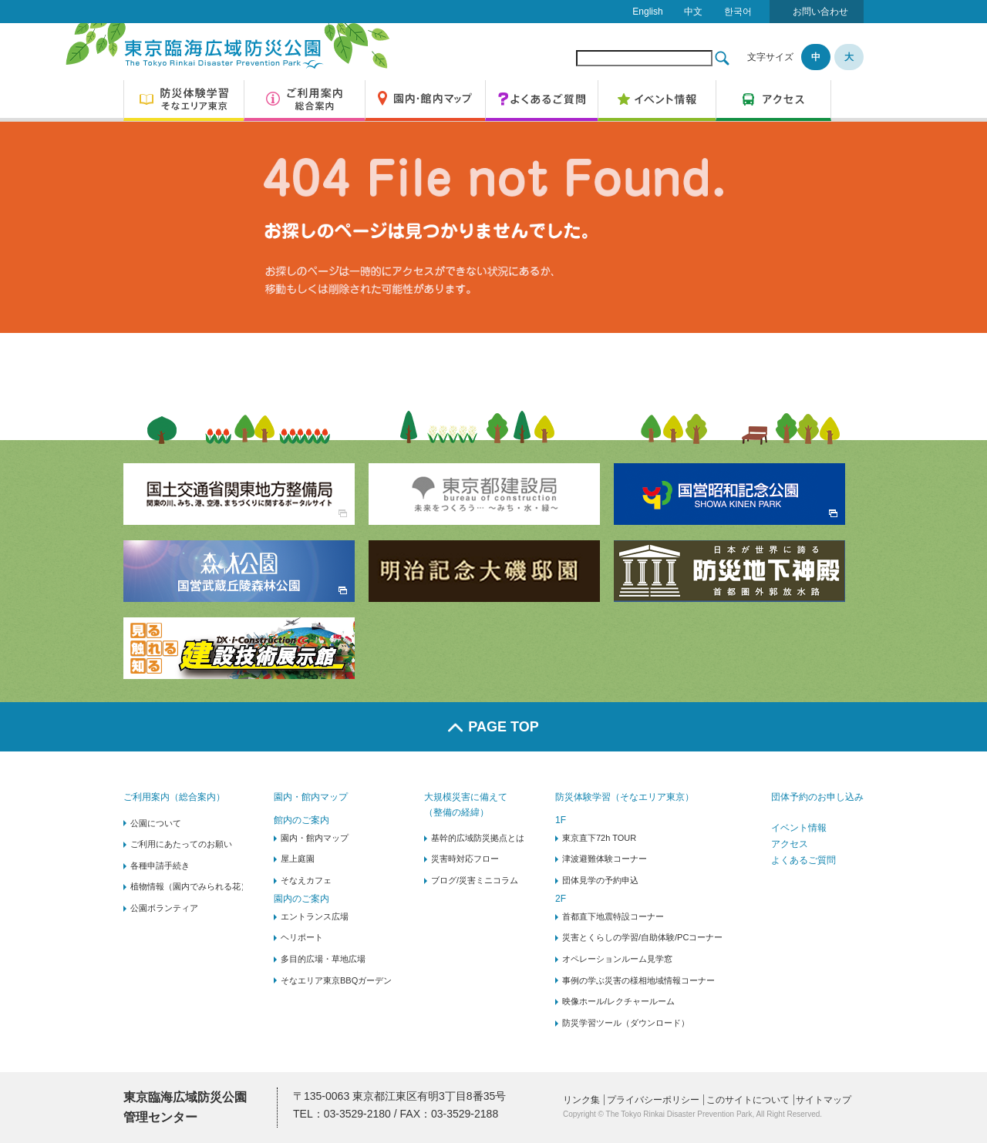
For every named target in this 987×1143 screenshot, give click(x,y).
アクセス (789, 844)
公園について (155, 823)
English (647, 11)
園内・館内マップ (311, 797)
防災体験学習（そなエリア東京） (624, 797)
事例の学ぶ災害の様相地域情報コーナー (638, 980)
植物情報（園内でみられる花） (189, 886)
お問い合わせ (820, 11)
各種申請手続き (160, 865)
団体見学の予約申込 (600, 880)
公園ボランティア (164, 908)
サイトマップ (823, 1099)
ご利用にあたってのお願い (181, 844)
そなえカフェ (306, 880)
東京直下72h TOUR (599, 837)
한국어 (738, 11)
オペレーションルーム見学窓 (617, 958)
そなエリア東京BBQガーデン (336, 980)
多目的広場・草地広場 (323, 958)
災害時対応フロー (465, 858)
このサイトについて (748, 1099)
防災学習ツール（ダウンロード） (625, 1022)
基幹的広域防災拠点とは (477, 837)
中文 (693, 11)
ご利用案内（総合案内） (174, 797)
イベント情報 (799, 827)
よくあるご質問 (803, 860)
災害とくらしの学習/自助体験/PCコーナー (642, 937)
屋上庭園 (298, 858)
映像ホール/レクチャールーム (618, 1001)
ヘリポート (302, 937)
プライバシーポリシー (653, 1099)
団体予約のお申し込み (817, 797)
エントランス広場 (315, 916)
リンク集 (581, 1099)
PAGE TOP (493, 727)
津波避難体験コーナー (604, 858)
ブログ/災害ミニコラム (474, 880)
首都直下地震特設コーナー (613, 916)
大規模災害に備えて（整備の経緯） (465, 804)
